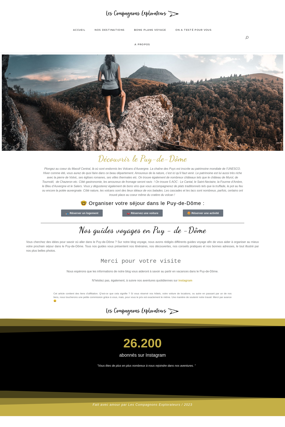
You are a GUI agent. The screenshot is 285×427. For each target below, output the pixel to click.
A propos (142, 44)
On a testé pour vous (193, 29)
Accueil (79, 29)
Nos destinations (110, 29)
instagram (185, 280)
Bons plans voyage (150, 29)
